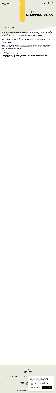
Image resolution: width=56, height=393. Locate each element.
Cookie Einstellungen (22, 389)
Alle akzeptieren (46, 387)
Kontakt (8, 376)
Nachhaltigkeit (15, 376)
